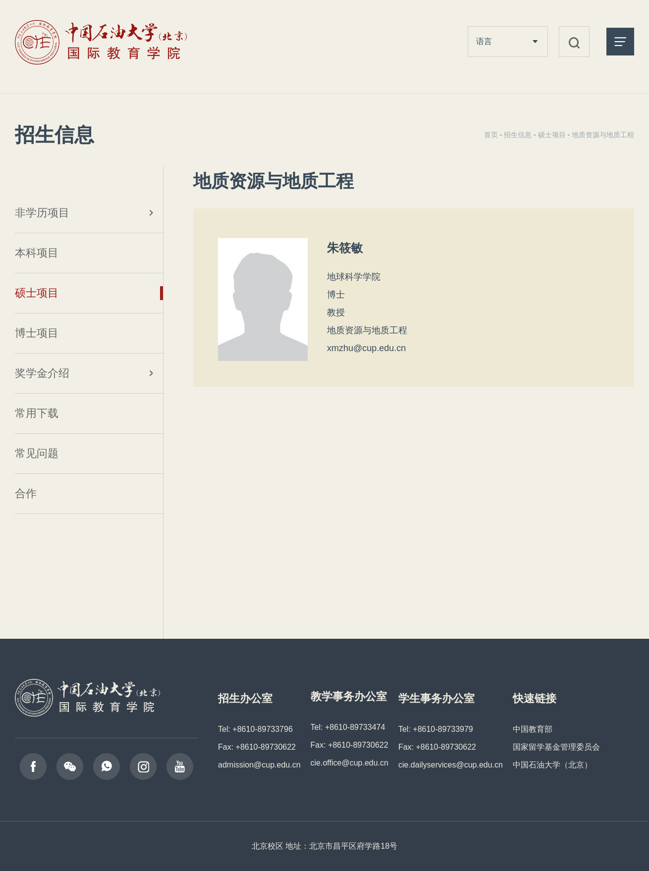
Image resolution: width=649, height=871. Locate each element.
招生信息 (518, 135)
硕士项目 (36, 293)
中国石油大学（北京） (552, 765)
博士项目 (36, 333)
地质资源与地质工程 (603, 135)
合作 (26, 493)
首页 (491, 135)
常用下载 (36, 413)
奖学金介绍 (42, 373)
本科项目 (36, 253)
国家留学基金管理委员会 (556, 747)
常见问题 (36, 453)
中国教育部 (532, 729)
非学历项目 (42, 212)
